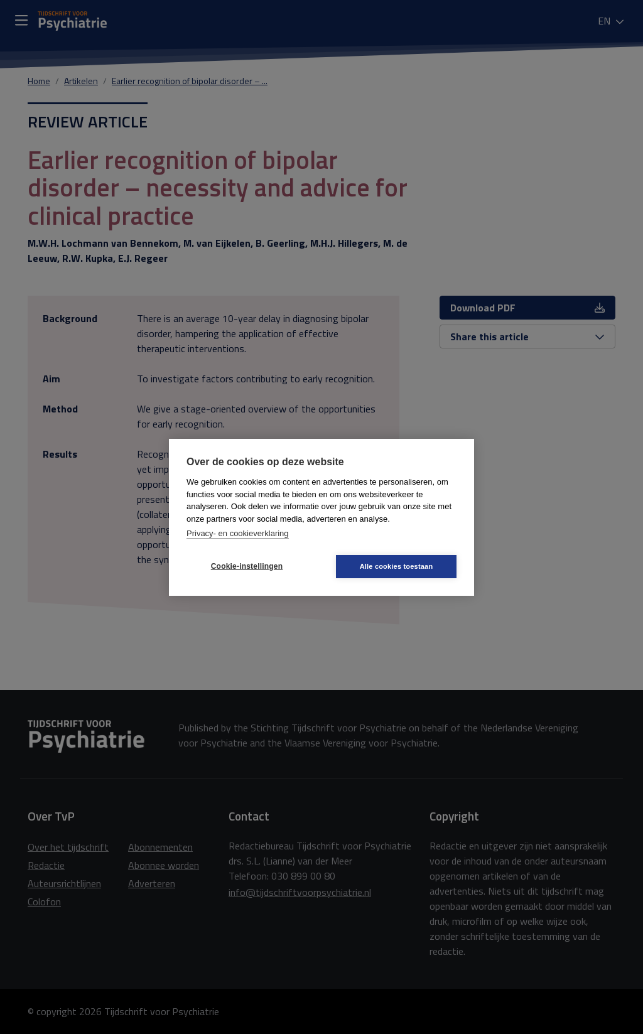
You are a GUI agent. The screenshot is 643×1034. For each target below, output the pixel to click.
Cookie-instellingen (247, 566)
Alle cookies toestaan (396, 566)
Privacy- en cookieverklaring (237, 533)
